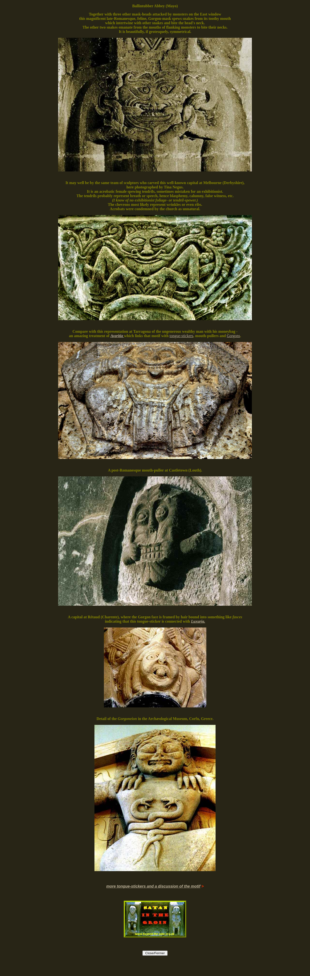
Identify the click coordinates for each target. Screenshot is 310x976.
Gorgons (233, 336)
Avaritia (116, 336)
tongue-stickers (181, 336)
